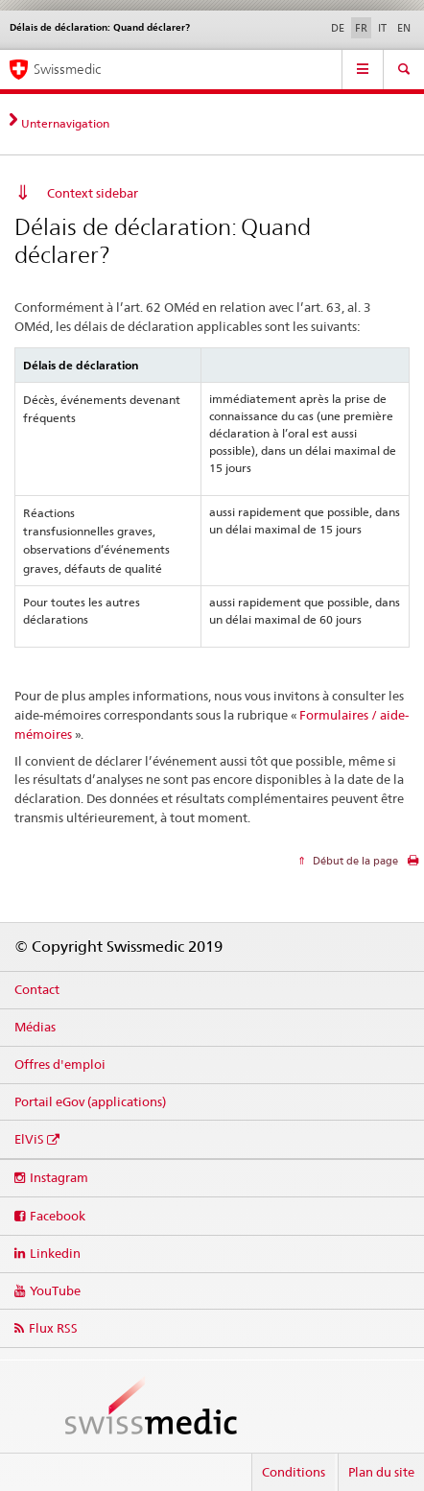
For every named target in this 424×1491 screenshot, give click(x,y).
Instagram (59, 1177)
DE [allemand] (337, 28)
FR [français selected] (361, 28)
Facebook (57, 1215)
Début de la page (354, 860)
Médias (35, 1026)
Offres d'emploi (60, 1064)
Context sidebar (92, 193)
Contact (36, 989)
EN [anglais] (404, 28)
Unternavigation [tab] (65, 123)
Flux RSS (53, 1328)
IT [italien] (382, 28)
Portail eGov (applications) (90, 1101)
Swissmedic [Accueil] (67, 69)
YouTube (55, 1290)
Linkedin (55, 1253)
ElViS (29, 1139)
